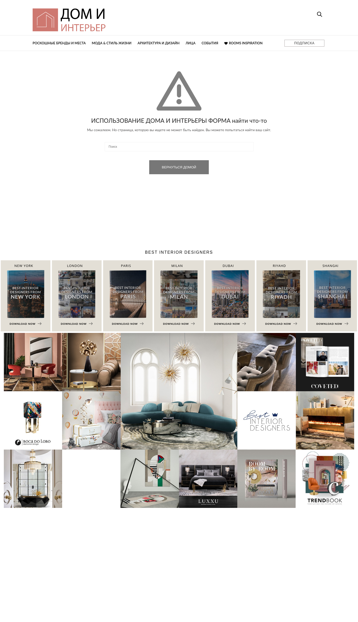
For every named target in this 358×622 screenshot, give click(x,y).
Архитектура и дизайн (158, 43)
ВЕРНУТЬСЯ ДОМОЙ (179, 167)
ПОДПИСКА (304, 43)
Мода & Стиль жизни (112, 43)
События (210, 43)
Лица (191, 43)
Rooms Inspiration (243, 43)
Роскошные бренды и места (59, 43)
